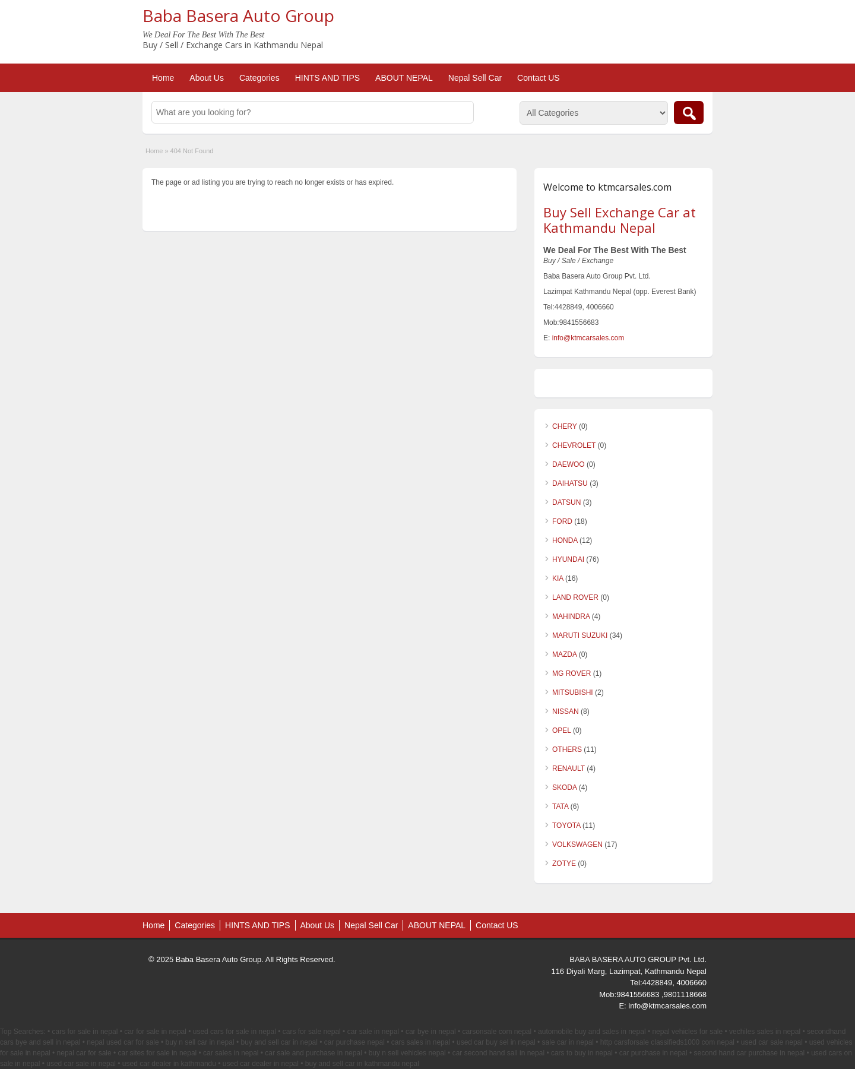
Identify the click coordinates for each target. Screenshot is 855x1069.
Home (163, 78)
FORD (562, 521)
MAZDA (564, 654)
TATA (560, 806)
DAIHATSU (570, 483)
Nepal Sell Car (475, 78)
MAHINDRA (571, 616)
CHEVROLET (574, 445)
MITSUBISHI (572, 692)
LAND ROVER (575, 597)
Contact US (538, 78)
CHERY (564, 426)
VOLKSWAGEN (577, 844)
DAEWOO (568, 464)
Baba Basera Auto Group (238, 15)
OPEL (561, 730)
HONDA (565, 540)
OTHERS (567, 749)
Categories (259, 78)
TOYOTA (566, 825)
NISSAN (565, 711)
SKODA (564, 787)
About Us (206, 78)
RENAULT (568, 768)
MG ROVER (571, 673)
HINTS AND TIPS (327, 78)
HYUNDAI (568, 559)
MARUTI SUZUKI (579, 635)
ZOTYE (564, 863)
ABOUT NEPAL (404, 78)
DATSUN (566, 502)
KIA (557, 578)
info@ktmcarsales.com (588, 338)
